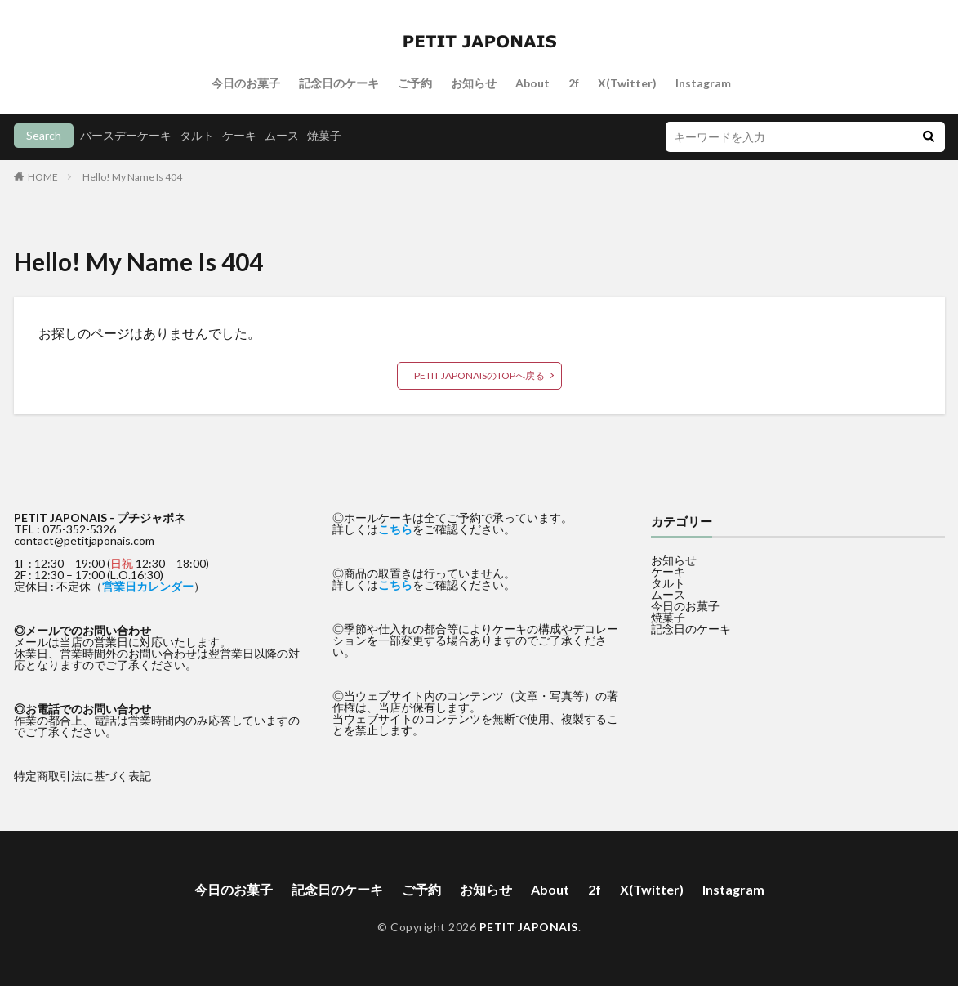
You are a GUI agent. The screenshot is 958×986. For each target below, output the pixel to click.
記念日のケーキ (339, 83)
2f (573, 83)
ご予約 (415, 83)
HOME (43, 177)
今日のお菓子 (246, 83)
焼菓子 (324, 135)
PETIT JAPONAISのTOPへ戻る (479, 375)
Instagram (703, 83)
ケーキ (239, 135)
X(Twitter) (627, 83)
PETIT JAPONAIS (528, 927)
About (532, 83)
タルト (197, 135)
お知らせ (474, 83)
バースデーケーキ (126, 135)
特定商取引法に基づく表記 (82, 776)
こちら (395, 529)
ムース (282, 135)
